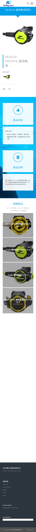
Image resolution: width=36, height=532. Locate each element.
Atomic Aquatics (6, 487)
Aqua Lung (5, 484)
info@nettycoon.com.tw (14, 471)
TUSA (4, 492)
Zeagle (4, 495)
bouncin (31, 529)
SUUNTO (5, 489)
